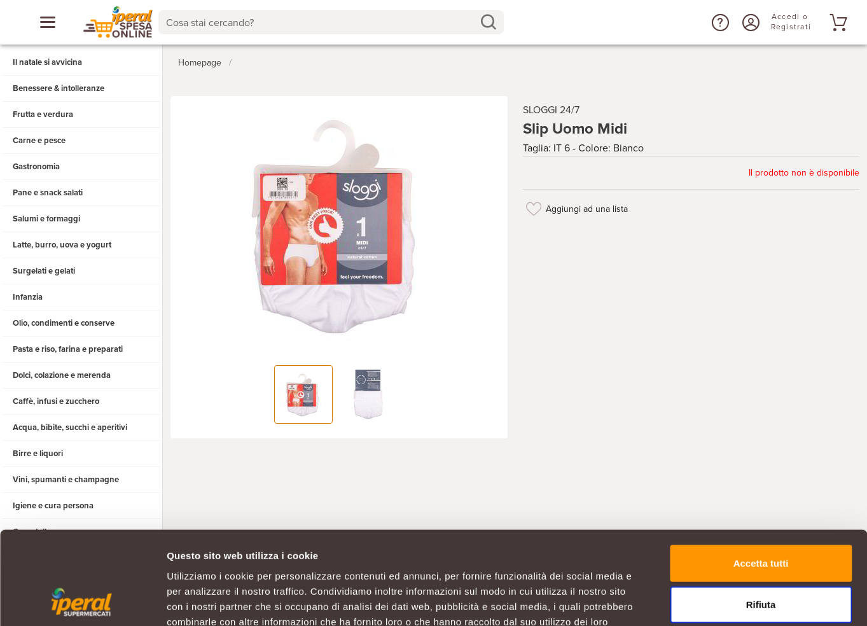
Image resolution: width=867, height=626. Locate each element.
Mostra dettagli (669, 600)
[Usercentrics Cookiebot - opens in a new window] (82, 601)
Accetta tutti (761, 475)
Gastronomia (36, 167)
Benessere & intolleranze (58, 88)
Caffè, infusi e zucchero (56, 401)
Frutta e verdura (43, 114)
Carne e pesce (39, 141)
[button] (719, 22)
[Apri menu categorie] (47, 22)
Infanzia (28, 297)
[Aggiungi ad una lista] (534, 208)
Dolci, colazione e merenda (62, 375)
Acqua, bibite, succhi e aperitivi (70, 427)
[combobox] (331, 22)
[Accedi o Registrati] (749, 22)
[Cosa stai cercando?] (321, 22)
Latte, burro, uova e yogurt (62, 245)
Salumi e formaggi (46, 219)
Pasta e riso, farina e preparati (68, 349)
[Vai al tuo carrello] (836, 22)
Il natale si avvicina (47, 62)
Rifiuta (761, 517)
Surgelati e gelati (44, 271)
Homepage (199, 62)
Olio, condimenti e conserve (63, 323)
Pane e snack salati (48, 193)
